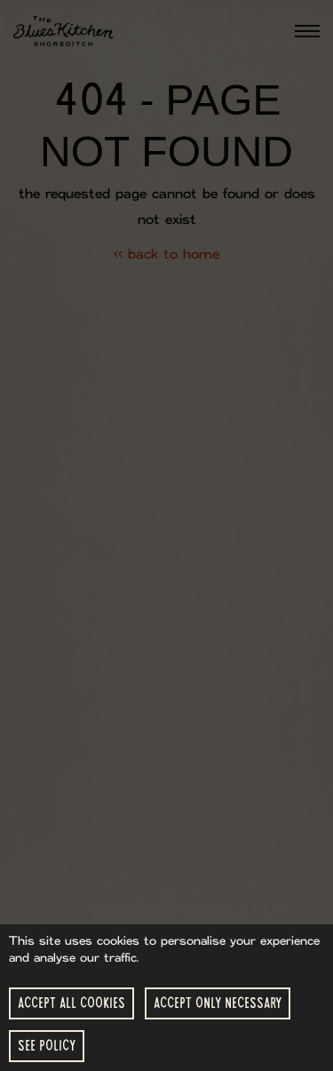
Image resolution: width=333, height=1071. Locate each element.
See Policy (46, 1045)
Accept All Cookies (71, 1003)
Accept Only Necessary (217, 1003)
